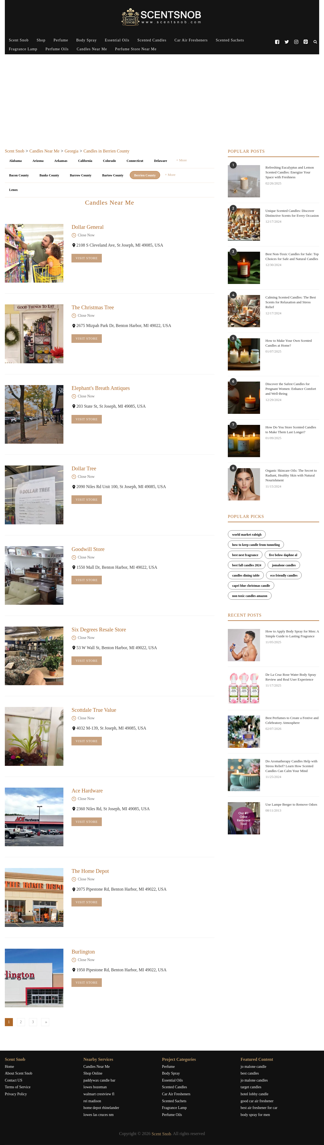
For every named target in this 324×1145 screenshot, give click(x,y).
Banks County (49, 175)
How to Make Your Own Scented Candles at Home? (288, 343)
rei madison (92, 1101)
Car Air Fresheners (191, 40)
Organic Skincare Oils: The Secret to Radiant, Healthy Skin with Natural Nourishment (291, 475)
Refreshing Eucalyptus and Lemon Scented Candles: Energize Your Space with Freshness (289, 172)
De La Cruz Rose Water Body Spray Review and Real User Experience (290, 677)
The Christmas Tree (92, 307)
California (85, 161)
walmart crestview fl (99, 1094)
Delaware (160, 161)
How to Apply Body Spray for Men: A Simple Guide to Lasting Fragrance (292, 633)
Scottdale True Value (93, 710)
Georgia (71, 151)
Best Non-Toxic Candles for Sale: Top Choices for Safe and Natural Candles (292, 256)
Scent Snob (18, 40)
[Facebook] (277, 40)
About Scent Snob (18, 1073)
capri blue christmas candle (251, 586)
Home (9, 1067)
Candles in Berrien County (106, 151)
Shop (41, 40)
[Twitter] (286, 40)
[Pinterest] (305, 40)
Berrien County (145, 175)
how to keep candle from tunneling (256, 545)
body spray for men (255, 1115)
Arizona (38, 161)
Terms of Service (17, 1087)
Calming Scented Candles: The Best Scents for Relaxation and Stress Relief (290, 302)
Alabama (15, 161)
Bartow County (112, 175)
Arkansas (60, 161)
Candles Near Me (92, 49)
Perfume (60, 40)
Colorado (109, 161)
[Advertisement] (162, 108)
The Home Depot (90, 871)
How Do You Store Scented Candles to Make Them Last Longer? (290, 429)
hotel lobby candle (254, 1094)
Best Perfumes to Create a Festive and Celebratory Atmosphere (292, 720)
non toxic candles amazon (249, 596)
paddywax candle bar (100, 1080)
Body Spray (86, 40)
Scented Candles (152, 40)
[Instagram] (296, 40)
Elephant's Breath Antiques (100, 388)
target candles (251, 1087)
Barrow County (80, 175)
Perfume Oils (57, 49)
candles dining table (246, 575)
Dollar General (87, 227)
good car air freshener (257, 1101)
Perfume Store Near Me (135, 49)
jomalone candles (284, 565)
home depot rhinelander (101, 1108)
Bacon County (19, 175)
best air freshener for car (259, 1108)
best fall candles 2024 (246, 565)
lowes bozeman (95, 1087)
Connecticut (135, 161)
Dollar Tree (83, 468)
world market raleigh (246, 534)
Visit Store (86, 258)
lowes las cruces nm (99, 1115)
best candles (250, 1073)
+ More (181, 160)
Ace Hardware (87, 791)
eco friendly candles (283, 575)
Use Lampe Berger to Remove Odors (291, 804)
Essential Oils (117, 40)
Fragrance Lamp (23, 49)
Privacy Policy (16, 1094)
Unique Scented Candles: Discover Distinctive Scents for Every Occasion (292, 213)
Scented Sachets (230, 40)
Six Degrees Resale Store (98, 629)
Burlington (83, 952)
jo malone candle (254, 1067)
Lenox (13, 190)
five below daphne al (283, 555)
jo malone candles (254, 1080)
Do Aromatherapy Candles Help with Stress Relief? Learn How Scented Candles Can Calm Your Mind (291, 766)
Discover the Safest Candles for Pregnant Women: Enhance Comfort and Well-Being (290, 389)
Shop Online (93, 1073)
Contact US (13, 1080)
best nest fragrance (245, 555)
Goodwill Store (88, 549)
